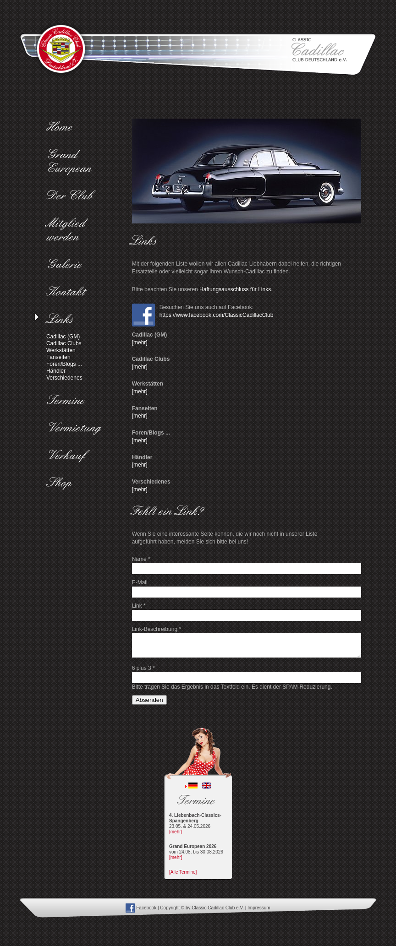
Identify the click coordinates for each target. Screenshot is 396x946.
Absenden (149, 699)
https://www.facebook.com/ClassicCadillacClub (217, 315)
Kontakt (68, 292)
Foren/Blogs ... (64, 364)
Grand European (71, 162)
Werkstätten (61, 350)
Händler (56, 371)
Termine (68, 401)
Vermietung (76, 428)
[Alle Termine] (183, 872)
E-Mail (140, 582)
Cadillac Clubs (64, 343)
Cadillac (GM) (63, 336)
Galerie (66, 265)
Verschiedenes (64, 378)
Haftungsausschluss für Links (235, 289)
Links (62, 320)
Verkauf (68, 456)
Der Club (72, 196)
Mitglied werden (68, 230)
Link (139, 606)
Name (141, 559)
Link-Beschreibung (156, 629)
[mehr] (140, 342)
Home (62, 127)
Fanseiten (58, 357)
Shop (61, 483)
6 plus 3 (143, 668)
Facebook (141, 907)
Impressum (259, 907)
